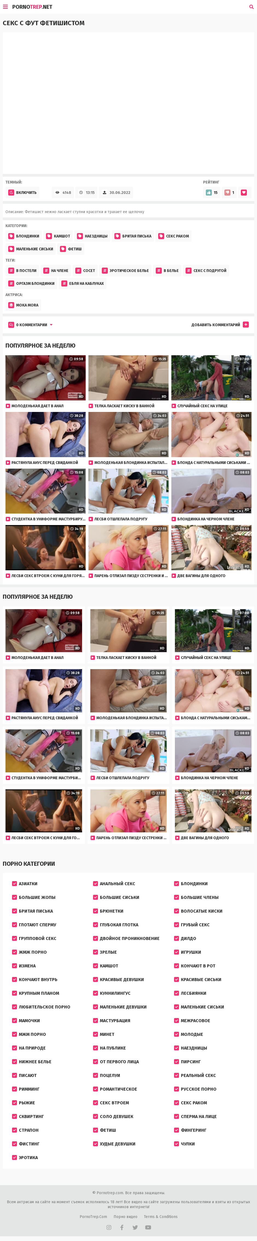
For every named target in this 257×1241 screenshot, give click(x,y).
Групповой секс (34, 938)
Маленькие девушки (120, 1007)
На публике (109, 1048)
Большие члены (196, 897)
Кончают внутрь (34, 979)
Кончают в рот (194, 965)
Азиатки (24, 883)
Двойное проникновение (126, 938)
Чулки (184, 1144)
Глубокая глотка (115, 924)
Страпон (25, 1130)
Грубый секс (192, 924)
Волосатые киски (198, 911)
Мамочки (26, 1020)
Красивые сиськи (197, 979)
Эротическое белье (125, 271)
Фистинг (25, 1144)
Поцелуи (106, 1075)
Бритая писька (132, 236)
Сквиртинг (28, 1116)
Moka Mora (23, 305)
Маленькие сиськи (30, 249)
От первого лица (116, 1061)
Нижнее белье (31, 1061)
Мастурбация (111, 1020)
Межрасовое (192, 1020)
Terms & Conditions (161, 1216)
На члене (55, 271)
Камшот (58, 236)
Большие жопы (34, 897)
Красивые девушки (118, 979)
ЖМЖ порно (29, 952)
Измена (24, 965)
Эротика (25, 1157)
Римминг (25, 1089)
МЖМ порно (29, 1034)
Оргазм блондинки (31, 283)
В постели (22, 271)
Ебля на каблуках (82, 283)
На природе (29, 1048)
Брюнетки (108, 911)
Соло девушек (113, 1116)
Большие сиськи (116, 897)
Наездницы (92, 236)
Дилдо (185, 938)
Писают (24, 1075)
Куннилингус (112, 993)
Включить (22, 193)
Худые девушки (114, 1144)
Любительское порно (41, 1007)
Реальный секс (195, 1075)
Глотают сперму (34, 924)
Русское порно (195, 1089)
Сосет (85, 271)
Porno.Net (32, 7)
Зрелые (105, 952)
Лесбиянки (190, 993)
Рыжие (23, 1102)
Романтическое (115, 1089)
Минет (103, 1034)
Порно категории (29, 863)
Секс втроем (111, 1102)
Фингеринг (190, 1130)
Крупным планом (35, 993)
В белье (167, 271)
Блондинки (23, 236)
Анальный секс (114, 883)
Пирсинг (187, 1061)
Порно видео (125, 1216)
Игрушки (187, 952)
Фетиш (71, 249)
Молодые (188, 1034)
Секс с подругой (206, 271)
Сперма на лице (195, 1116)
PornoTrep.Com (93, 1216)
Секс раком (173, 236)
